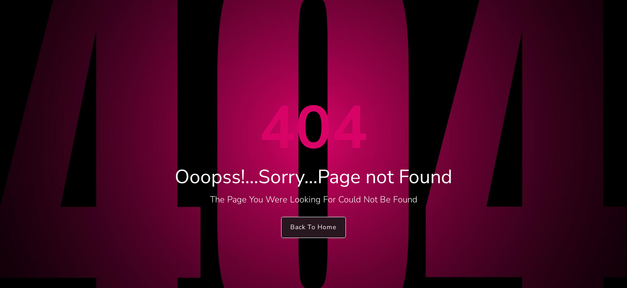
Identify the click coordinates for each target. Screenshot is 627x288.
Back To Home (313, 227)
